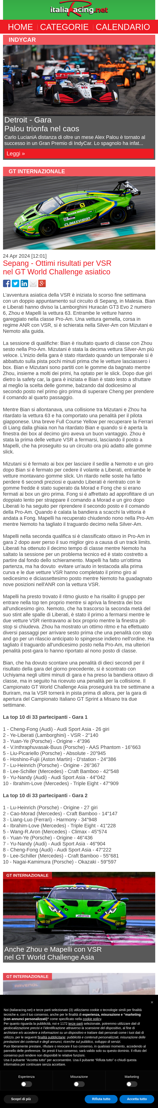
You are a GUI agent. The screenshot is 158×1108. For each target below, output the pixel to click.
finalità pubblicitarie (51, 1037)
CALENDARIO (123, 27)
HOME (20, 27)
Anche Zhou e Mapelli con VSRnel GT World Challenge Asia (53, 953)
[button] (152, 1002)
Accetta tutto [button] (137, 1099)
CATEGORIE (64, 27)
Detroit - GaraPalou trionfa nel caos (41, 124)
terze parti (75, 1023)
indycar (22, 39)
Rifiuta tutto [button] (101, 1099)
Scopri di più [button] (21, 1099)
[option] (79, 97)
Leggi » (16, 153)
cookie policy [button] (92, 1019)
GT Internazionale (37, 171)
